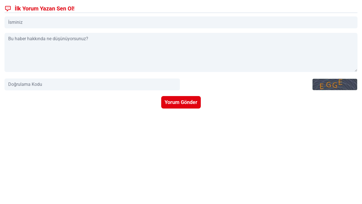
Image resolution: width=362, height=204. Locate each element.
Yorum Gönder (181, 102)
